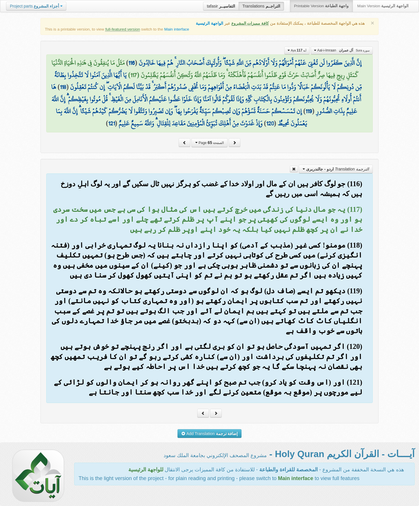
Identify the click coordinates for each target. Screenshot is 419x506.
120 (270, 123)
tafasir (221, 6)
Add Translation (209, 433)
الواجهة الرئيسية (209, 23)
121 (111, 123)
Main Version (383, 6)
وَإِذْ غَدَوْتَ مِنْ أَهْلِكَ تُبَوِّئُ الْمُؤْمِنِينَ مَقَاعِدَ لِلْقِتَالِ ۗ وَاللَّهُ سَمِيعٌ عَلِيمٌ (190, 123)
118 (63, 87)
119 (309, 111)
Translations (261, 6)
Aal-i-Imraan (342, 50)
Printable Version (321, 6)
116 (131, 62)
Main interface (176, 29)
